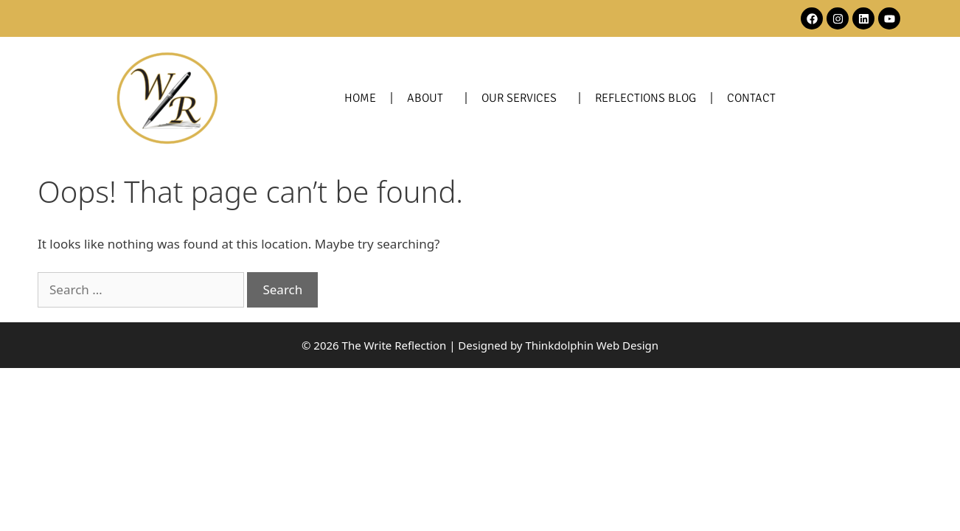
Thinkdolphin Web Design (591, 345)
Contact (751, 98)
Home (360, 98)
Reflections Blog (645, 98)
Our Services (522, 98)
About (429, 98)
